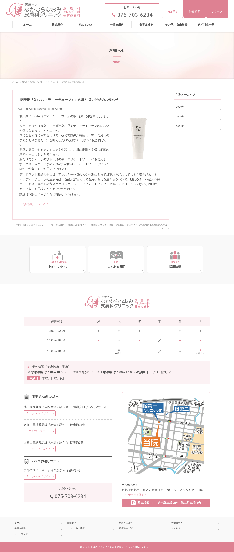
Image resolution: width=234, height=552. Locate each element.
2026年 (180, 106)
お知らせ (175, 527)
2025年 (180, 116)
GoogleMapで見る (133, 494)
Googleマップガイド (39, 413)
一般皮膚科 (177, 522)
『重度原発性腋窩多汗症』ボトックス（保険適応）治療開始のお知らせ (49, 225)
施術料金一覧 (126, 527)
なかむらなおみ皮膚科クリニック (115, 546)
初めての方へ (126, 522)
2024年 (180, 126)
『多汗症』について (33, 204)
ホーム (17, 522)
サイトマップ (21, 533)
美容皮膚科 (20, 527)
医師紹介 (71, 522)
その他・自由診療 (76, 527)
